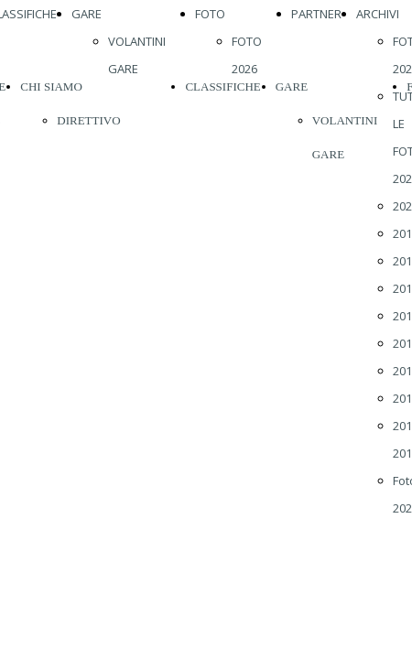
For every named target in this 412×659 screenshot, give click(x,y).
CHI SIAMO (51, 86)
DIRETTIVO (88, 120)
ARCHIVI (377, 13)
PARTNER (316, 13)
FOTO (210, 13)
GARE (86, 13)
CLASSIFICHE (222, 86)
